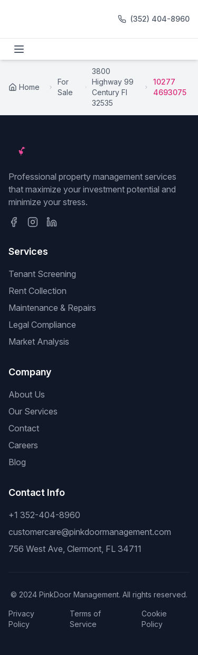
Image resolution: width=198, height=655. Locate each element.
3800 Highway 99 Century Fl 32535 (113, 87)
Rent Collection (37, 290)
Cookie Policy (154, 619)
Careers (23, 445)
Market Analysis (38, 341)
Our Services (33, 411)
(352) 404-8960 (160, 18)
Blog (17, 462)
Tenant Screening (42, 274)
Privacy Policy (21, 619)
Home (24, 86)
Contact (23, 428)
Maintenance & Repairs (52, 307)
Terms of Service (85, 619)
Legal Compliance (42, 324)
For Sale (65, 87)
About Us (26, 394)
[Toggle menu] (19, 49)
